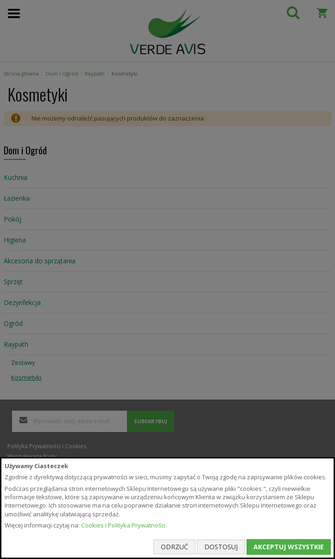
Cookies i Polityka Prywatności (123, 525)
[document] (167, 508)
